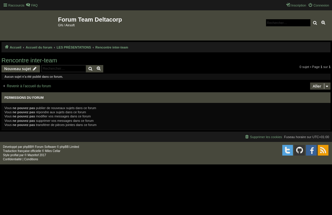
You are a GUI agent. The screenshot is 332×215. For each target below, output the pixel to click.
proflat (14, 155)
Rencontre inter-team (29, 60)
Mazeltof (33, 155)
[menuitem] (32, 5)
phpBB (27, 146)
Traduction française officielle (22, 151)
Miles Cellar (52, 151)
